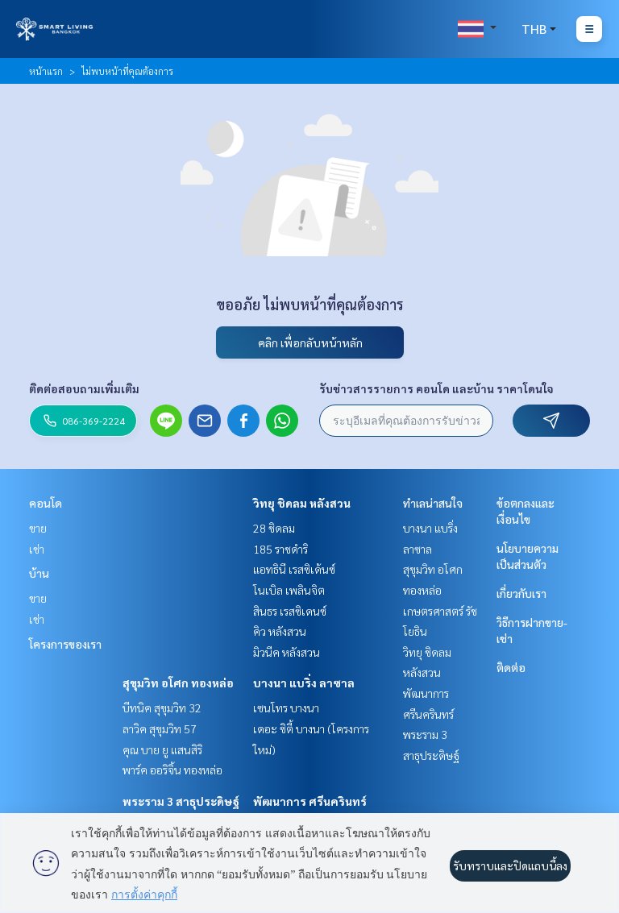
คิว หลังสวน (279, 631)
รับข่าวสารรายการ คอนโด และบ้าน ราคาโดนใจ (436, 388)
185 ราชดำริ (280, 549)
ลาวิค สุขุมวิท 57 (160, 728)
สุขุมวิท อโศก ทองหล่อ (178, 682)
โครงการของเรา (65, 644)
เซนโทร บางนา (286, 707)
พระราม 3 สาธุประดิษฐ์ (181, 801)
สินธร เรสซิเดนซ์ (289, 611)
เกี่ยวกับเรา (521, 593)
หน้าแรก (46, 70)
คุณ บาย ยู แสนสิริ (162, 749)
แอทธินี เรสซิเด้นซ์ (294, 569)
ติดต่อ (511, 667)
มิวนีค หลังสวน (286, 652)
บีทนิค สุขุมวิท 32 (162, 707)
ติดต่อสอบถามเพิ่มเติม (84, 388)
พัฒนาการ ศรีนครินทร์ (310, 801)
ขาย (38, 528)
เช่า (36, 549)
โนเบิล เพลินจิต (289, 590)
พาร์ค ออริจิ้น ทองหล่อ (172, 769)
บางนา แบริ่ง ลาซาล (304, 682)
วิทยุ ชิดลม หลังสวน (302, 503)
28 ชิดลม (274, 528)
